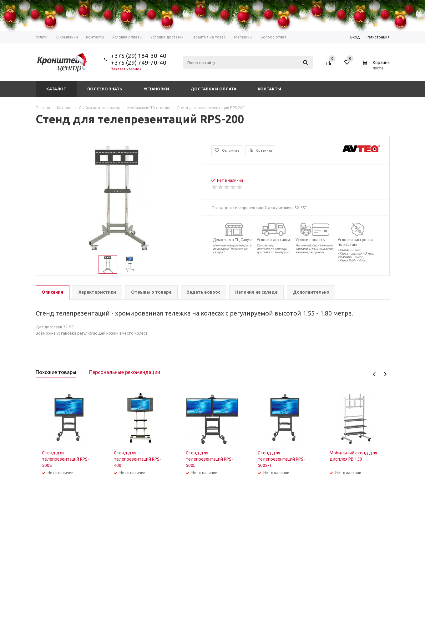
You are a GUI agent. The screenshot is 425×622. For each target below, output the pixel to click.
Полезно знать (104, 89)
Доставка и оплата (213, 89)
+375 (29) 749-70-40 (138, 62)
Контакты (269, 89)
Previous (374, 374)
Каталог (56, 89)
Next (385, 374)
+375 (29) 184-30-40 (138, 55)
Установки (156, 89)
